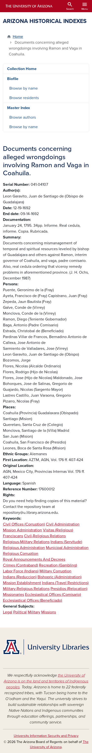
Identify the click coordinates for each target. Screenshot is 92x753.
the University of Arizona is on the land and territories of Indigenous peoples (46, 681)
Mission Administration (22, 530)
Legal (7, 612)
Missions (48, 612)
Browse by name (23, 88)
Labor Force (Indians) (21, 571)
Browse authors (22, 117)
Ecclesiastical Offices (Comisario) (53, 594)
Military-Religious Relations (26, 588)
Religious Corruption (20, 553)
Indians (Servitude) (66, 541)
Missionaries (13, 594)
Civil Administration (62, 524)
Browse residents (24, 97)
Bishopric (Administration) (59, 577)
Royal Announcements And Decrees (34, 559)
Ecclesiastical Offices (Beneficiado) (32, 600)
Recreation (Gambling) (58, 565)
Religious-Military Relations (26, 541)
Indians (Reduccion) (20, 577)
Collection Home (22, 68)
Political (20, 612)
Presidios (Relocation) (69, 588)
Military (34, 612)
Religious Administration (24, 547)
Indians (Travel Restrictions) (65, 582)
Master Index (18, 107)
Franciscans (13, 536)
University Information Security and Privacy (46, 736)
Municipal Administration (67, 547)
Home (18, 36)
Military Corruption (55, 571)
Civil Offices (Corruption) (24, 524)
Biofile (12, 78)
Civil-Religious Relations (45, 536)
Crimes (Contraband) (20, 565)
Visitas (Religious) (58, 530)
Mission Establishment (22, 582)
